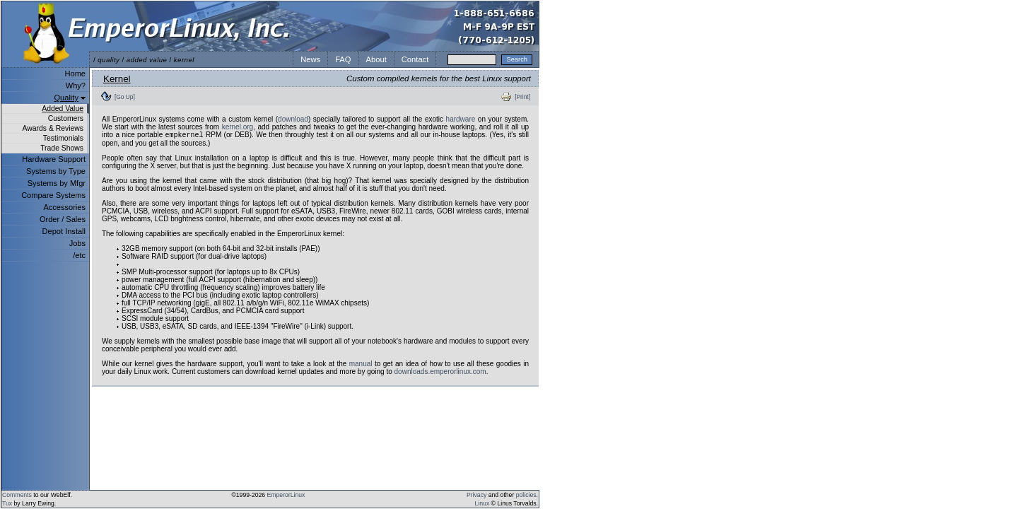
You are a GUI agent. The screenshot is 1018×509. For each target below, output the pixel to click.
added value (147, 60)
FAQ (343, 59)
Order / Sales (63, 219)
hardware (461, 119)
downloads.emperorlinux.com (440, 373)
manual (361, 365)
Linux (482, 503)
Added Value (62, 108)
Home (75, 73)
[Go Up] (125, 96)
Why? (76, 85)
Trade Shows (61, 148)
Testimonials (63, 138)
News (310, 59)
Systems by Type (56, 171)
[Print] (522, 96)
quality (108, 60)
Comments (17, 494)
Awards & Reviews (53, 128)
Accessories (64, 207)
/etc (79, 255)
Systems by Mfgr (57, 183)
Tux (7, 503)
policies (526, 494)
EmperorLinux (286, 494)
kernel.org (237, 127)
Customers (65, 118)
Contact (415, 59)
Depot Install (64, 231)
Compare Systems (53, 195)
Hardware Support (54, 159)
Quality (66, 97)
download (293, 119)
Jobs (77, 243)
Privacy (476, 494)
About (376, 59)
